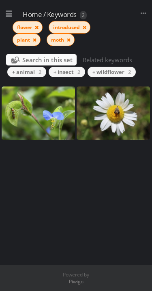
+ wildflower (111, 72)
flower (25, 27)
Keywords (62, 14)
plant (24, 39)
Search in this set (47, 60)
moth (58, 39)
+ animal (26, 72)
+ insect (67, 72)
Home (32, 14)
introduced (67, 27)
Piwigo (76, 281)
